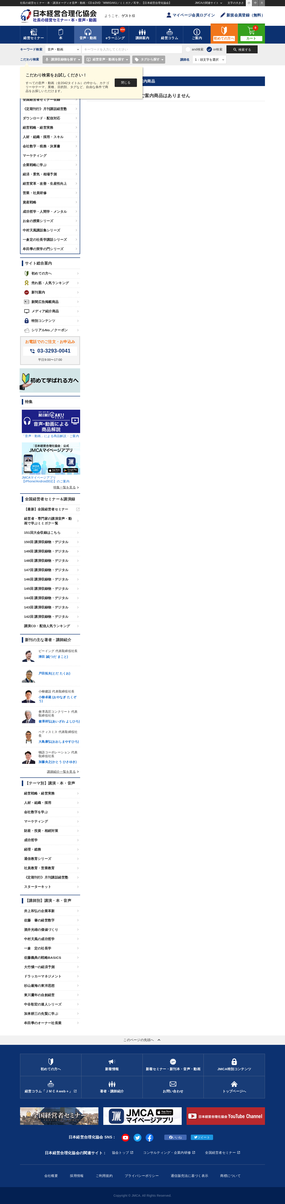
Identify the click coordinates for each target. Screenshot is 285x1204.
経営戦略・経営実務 (38, 127)
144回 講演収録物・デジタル (46, 598)
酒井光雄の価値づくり (41, 929)
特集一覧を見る (66, 487)
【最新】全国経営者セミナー (46, 509)
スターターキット (37, 887)
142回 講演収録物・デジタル (46, 616)
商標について (230, 1176)
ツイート (202, 1137)
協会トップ (120, 1152)
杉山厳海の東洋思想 (39, 985)
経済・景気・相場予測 (40, 174)
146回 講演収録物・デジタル (46, 579)
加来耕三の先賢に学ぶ (41, 1013)
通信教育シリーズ (37, 859)
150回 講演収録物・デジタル (46, 542)
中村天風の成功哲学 (39, 939)
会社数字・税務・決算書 (41, 146)
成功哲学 (31, 840)
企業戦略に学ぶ (35, 165)
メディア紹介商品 (41, 311)
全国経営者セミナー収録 (41, 99)
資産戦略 (29, 202)
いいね (175, 1137)
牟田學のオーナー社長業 (42, 1023)
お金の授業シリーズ (38, 221)
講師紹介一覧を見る (63, 771)
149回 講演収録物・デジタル (46, 551)
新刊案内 (34, 292)
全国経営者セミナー (220, 1152)
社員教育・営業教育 (39, 868)
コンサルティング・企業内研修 (167, 1152)
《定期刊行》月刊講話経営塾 (45, 109)
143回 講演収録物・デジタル (46, 607)
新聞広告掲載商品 (41, 301)
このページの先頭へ (142, 1040)
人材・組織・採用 (37, 803)
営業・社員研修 (35, 193)
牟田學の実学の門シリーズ (43, 249)
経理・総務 (32, 849)
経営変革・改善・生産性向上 (45, 183)
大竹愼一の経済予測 (39, 967)
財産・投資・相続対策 (41, 831)
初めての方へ (38, 273)
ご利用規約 (104, 1176)
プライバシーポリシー (142, 1176)
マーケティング (35, 155)
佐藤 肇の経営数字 (39, 920)
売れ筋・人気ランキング (46, 282)
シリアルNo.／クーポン (46, 330)
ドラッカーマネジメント (42, 976)
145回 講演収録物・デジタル (46, 588)
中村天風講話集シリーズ (41, 230)
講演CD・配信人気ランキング (47, 626)
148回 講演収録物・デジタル (46, 560)
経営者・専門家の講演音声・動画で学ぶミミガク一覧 (48, 521)
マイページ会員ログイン (190, 15)
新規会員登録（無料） (242, 15)
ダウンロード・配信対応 (41, 118)
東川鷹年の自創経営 (39, 995)
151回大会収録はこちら (42, 532)
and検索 (198, 49)
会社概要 (51, 1176)
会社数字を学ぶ (36, 812)
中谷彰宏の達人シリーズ (42, 1004)
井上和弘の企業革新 (39, 911)
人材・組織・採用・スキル (43, 137)
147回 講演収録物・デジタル (46, 570)
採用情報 (76, 1176)
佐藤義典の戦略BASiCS (42, 957)
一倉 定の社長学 (37, 948)
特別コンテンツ (39, 320)
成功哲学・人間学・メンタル (45, 211)
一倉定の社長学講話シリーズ (45, 239)
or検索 (217, 49)
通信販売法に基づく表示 (189, 1176)
